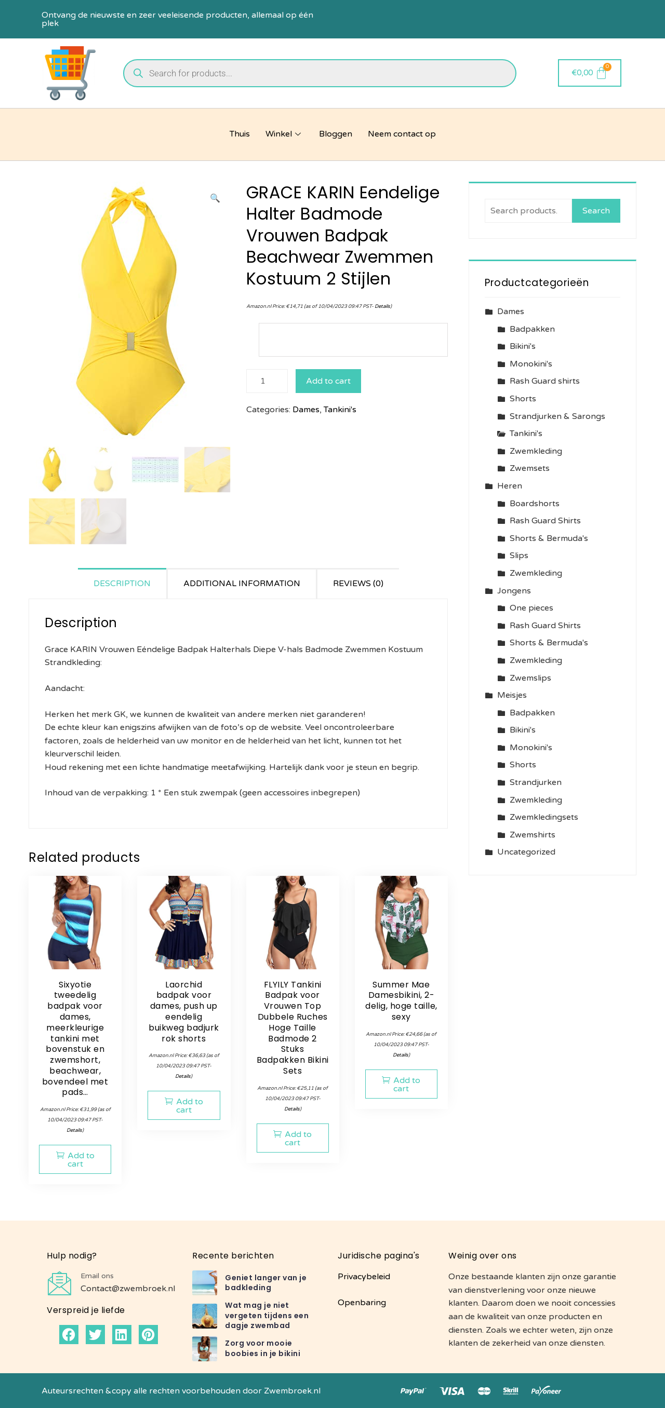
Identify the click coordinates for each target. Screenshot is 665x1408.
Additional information (241, 583)
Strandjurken (536, 782)
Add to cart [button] (81, 1159)
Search (596, 211)
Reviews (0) (358, 583)
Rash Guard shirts (545, 381)
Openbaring (362, 1302)
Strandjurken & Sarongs (557, 416)
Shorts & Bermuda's (549, 538)
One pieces (531, 608)
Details (382, 306)
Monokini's (531, 364)
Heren (509, 486)
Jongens (514, 591)
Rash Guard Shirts (545, 521)
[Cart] (590, 73)
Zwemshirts (532, 835)
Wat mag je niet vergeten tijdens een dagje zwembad (267, 1315)
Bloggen (335, 134)
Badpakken (532, 329)
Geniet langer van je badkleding (266, 1282)
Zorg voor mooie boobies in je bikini (262, 1348)
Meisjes (512, 695)
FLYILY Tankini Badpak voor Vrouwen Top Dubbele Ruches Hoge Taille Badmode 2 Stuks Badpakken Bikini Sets (293, 1028)
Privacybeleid (364, 1276)
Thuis (240, 134)
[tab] (123, 583)
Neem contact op (402, 134)
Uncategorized (526, 852)
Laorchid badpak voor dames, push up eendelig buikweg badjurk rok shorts (184, 1012)
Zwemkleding (536, 451)
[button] (215, 199)
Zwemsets (530, 468)
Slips (519, 555)
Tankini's (340, 409)
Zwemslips (530, 678)
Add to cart (328, 381)
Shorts (523, 399)
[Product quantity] (267, 381)
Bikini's (523, 346)
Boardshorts (535, 503)
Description (122, 583)
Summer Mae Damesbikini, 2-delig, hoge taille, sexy (401, 1001)
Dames (306, 409)
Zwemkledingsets (544, 817)
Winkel (284, 134)
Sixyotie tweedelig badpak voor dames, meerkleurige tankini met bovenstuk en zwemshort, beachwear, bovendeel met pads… (75, 1039)
